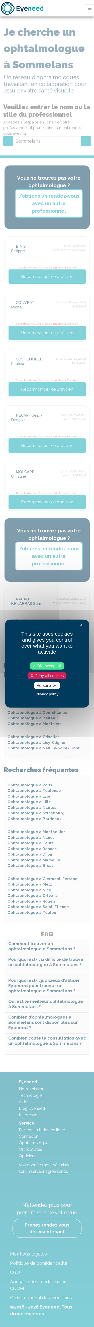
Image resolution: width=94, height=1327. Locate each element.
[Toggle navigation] (89, 8)
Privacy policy (47, 694)
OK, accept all (47, 666)
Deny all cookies (47, 675)
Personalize (47, 685)
